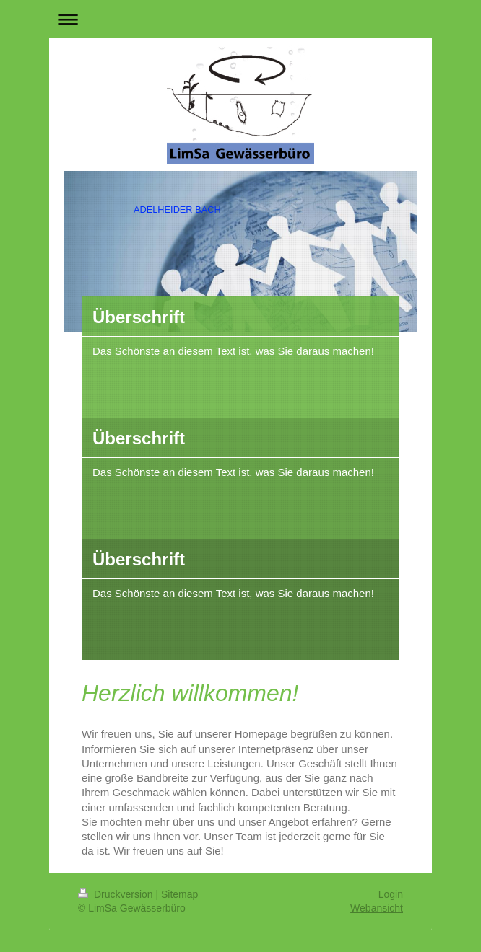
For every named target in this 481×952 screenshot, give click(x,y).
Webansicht (376, 908)
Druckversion (116, 894)
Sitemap (179, 894)
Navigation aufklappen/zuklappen (240, 19)
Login (390, 894)
